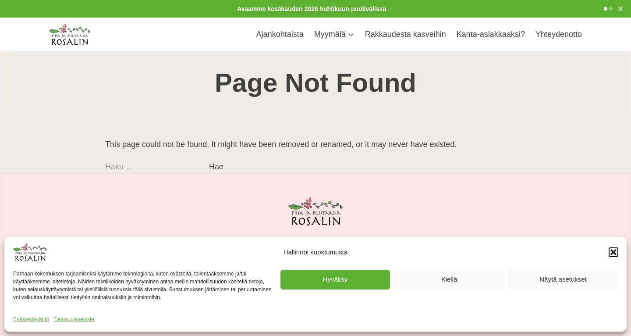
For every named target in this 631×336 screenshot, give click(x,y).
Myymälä (334, 34)
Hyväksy (335, 279)
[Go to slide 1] (605, 9)
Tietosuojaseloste (73, 319)
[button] (613, 252)
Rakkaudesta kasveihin (405, 34)
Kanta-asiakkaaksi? (491, 34)
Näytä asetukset (563, 279)
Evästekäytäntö (31, 319)
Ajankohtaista (280, 34)
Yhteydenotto (558, 34)
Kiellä (449, 279)
